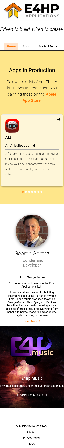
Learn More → (32, 321)
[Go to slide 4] (32, 192)
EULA (31, 443)
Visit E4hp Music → (32, 395)
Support (31, 431)
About (27, 46)
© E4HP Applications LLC (31, 425)
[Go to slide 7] (41, 192)
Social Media (47, 46)
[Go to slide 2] (26, 192)
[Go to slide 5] (35, 192)
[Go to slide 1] (23, 192)
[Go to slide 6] (38, 192)
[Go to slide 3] (29, 192)
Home (11, 46)
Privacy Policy (31, 437)
